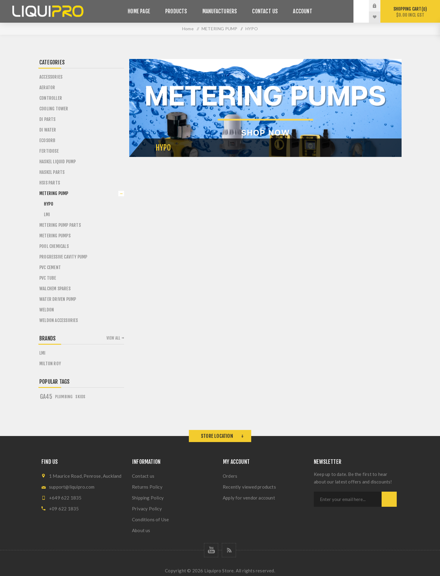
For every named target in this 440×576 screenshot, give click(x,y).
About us (141, 530)
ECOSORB (47, 140)
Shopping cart (410, 12)
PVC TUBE (47, 278)
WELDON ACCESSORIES (58, 320)
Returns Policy (147, 487)
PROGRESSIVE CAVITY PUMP (63, 257)
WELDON (46, 310)
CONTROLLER (50, 98)
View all (113, 338)
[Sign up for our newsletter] (348, 499)
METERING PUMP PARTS (60, 225)
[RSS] (229, 550)
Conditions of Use (150, 519)
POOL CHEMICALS (54, 246)
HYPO (48, 204)
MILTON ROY (50, 363)
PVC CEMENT (50, 267)
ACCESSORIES (50, 77)
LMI (47, 214)
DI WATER (47, 130)
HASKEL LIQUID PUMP (57, 161)
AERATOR (47, 87)
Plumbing (64, 396)
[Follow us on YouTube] (211, 550)
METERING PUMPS (55, 236)
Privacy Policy (147, 508)
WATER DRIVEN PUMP (57, 299)
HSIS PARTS (49, 183)
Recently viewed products (249, 487)
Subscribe (389, 499)
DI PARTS (47, 119)
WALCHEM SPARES (55, 288)
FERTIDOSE (49, 151)
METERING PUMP (53, 193)
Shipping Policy (148, 497)
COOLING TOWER (53, 109)
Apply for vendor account (249, 497)
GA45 (46, 396)
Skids (80, 396)
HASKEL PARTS (51, 172)
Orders (230, 476)
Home (188, 28)
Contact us (143, 476)
